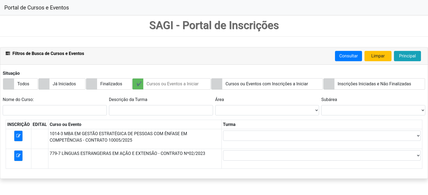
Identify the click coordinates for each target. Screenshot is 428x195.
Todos (23, 83)
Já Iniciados (64, 83)
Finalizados (111, 83)
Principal (407, 55)
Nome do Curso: (18, 99)
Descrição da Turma (128, 99)
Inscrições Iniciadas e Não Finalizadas (374, 83)
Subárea (329, 99)
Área (219, 99)
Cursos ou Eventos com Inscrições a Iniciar (266, 83)
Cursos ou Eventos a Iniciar (173, 83)
